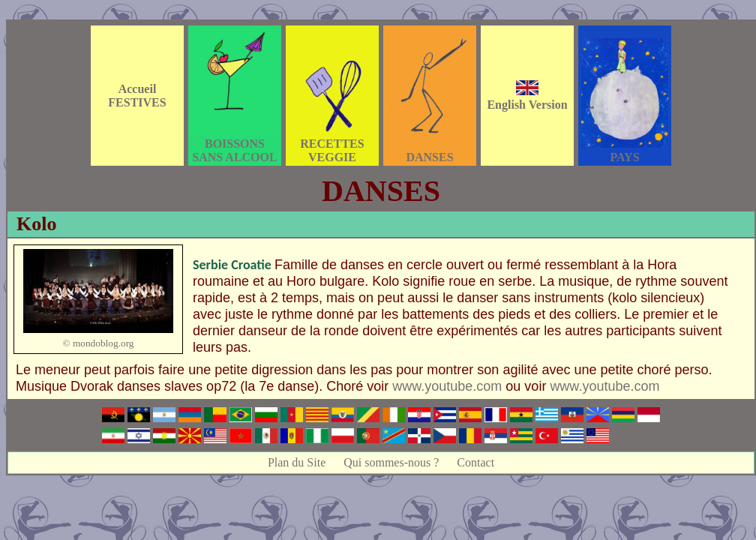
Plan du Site (297, 462)
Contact (475, 462)
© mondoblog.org (98, 343)
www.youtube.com (447, 386)
